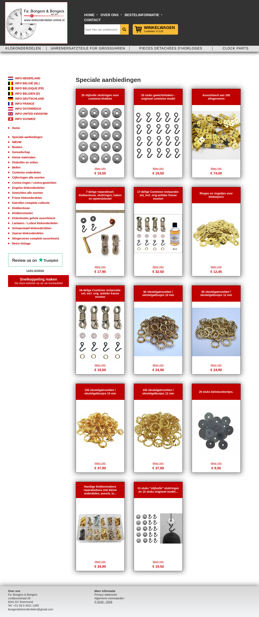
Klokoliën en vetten (25, 162)
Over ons (109, 15)
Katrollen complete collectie (31, 202)
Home (89, 15)
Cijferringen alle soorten (28, 177)
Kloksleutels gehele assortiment (33, 218)
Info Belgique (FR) (29, 88)
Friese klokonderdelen (27, 197)
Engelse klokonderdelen (28, 187)
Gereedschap (21, 152)
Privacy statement (105, 594)
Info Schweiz (25, 119)
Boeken (17, 147)
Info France (24, 103)
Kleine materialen (23, 157)
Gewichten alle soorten (27, 192)
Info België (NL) (27, 83)
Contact (92, 20)
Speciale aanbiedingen (27, 137)
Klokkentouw (21, 208)
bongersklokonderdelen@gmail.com (30, 609)
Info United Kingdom (31, 113)
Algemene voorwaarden (109, 598)
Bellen (16, 167)
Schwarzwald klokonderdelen (31, 228)
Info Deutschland (29, 98)
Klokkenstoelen (22, 213)
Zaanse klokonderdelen (28, 233)
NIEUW (17, 142)
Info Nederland (27, 78)
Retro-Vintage (21, 243)
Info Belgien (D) (27, 93)
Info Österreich (28, 108)
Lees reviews (35, 270)
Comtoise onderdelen (26, 172)
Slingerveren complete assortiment (35, 238)
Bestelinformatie (142, 15)
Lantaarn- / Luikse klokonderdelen (35, 223)
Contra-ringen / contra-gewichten (34, 182)
